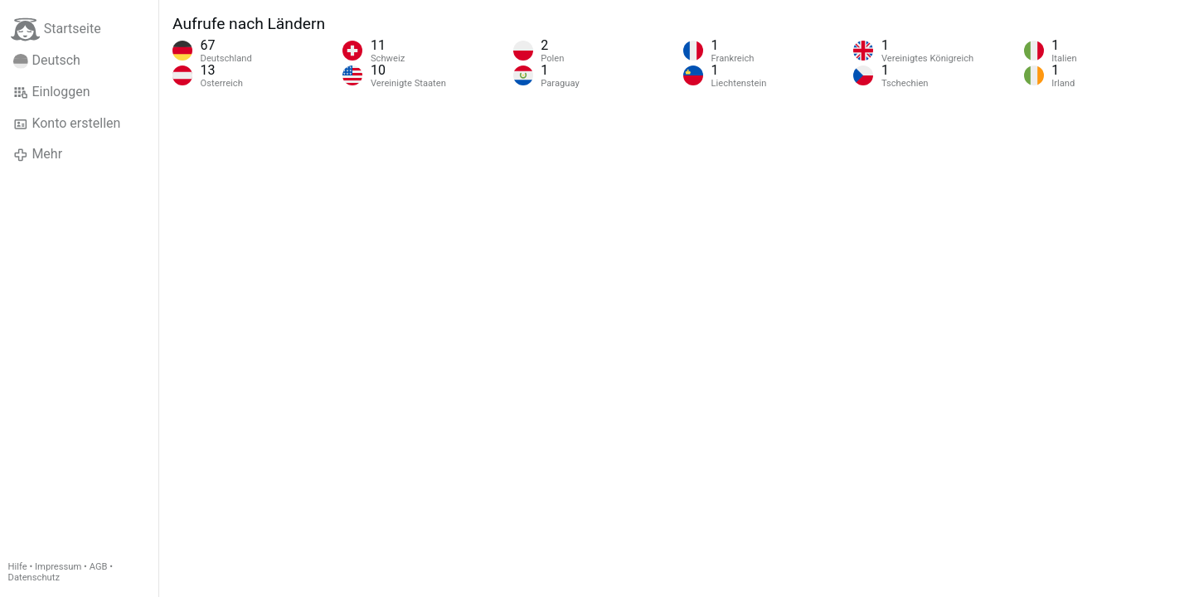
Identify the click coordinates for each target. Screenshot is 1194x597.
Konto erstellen (66, 123)
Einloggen (51, 92)
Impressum (58, 566)
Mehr (37, 154)
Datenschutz (34, 577)
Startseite (56, 29)
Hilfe (17, 566)
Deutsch (46, 60)
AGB (99, 566)
